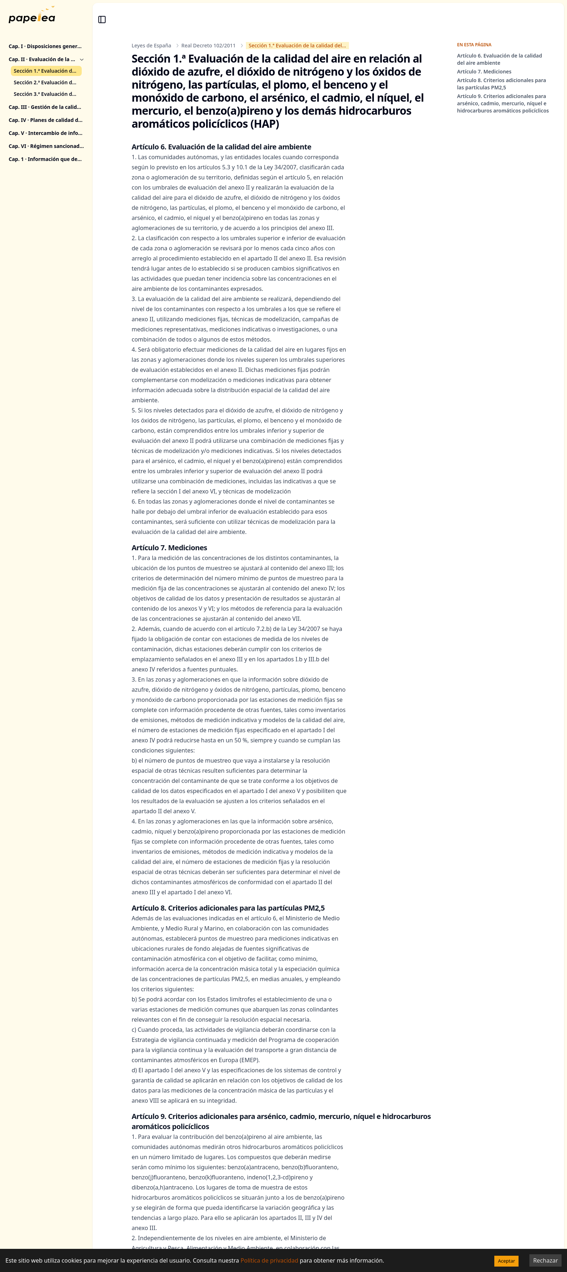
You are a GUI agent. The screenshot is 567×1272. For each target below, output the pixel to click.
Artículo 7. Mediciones (484, 71)
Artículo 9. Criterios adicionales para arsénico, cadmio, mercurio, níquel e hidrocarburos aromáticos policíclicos (503, 103)
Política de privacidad (269, 1260)
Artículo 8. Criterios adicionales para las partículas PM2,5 (501, 84)
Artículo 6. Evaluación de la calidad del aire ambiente (499, 59)
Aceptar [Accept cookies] (506, 1261)
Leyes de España (151, 45)
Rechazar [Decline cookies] (545, 1260)
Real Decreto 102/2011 (209, 45)
